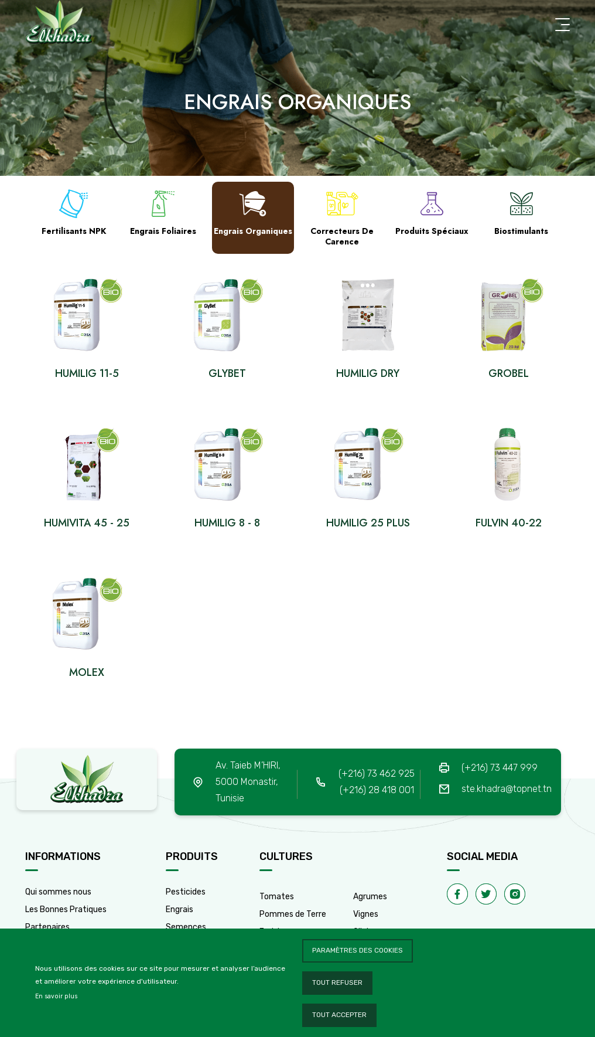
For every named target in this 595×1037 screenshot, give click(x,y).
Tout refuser (337, 982)
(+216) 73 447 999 (499, 767)
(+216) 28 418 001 (377, 789)
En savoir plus (56, 996)
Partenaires (47, 927)
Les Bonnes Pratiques (66, 909)
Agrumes (370, 897)
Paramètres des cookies (357, 950)
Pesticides (186, 892)
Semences (186, 927)
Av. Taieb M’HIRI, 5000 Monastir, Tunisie (248, 782)
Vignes (365, 914)
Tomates (276, 897)
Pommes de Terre (292, 914)
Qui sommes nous (58, 892)
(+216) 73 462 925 (376, 773)
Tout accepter (339, 1015)
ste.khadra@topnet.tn (506, 788)
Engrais (179, 909)
